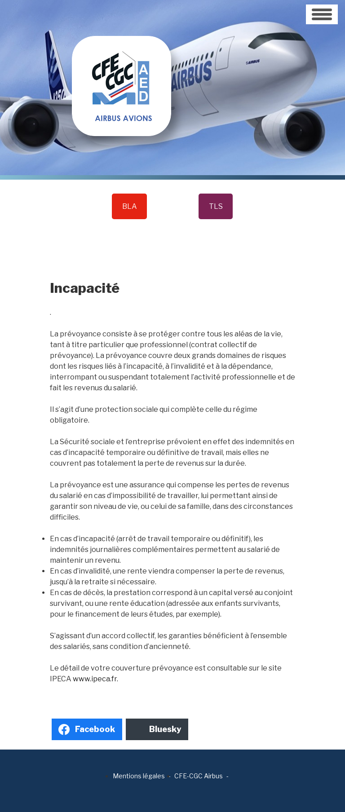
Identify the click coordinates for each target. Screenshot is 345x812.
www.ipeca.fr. (95, 679)
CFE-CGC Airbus (198, 776)
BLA (129, 206)
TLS (216, 206)
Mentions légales (139, 776)
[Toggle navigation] (322, 14)
